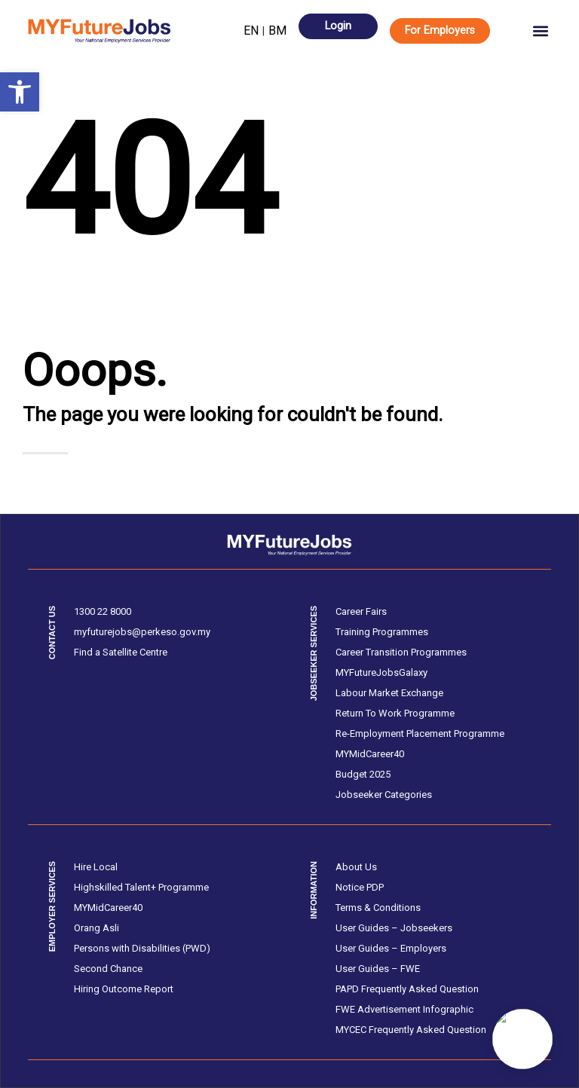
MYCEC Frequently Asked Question (410, 1029)
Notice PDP (359, 887)
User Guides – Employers (390, 948)
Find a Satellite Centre (120, 652)
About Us (356, 867)
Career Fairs (361, 611)
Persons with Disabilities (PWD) (142, 948)
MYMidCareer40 (369, 753)
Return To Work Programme (395, 713)
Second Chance (108, 968)
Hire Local (96, 867)
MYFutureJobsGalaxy (381, 672)
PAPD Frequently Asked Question (407, 989)
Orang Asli (96, 928)
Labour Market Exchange (389, 692)
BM (277, 30)
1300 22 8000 (102, 611)
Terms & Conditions (378, 907)
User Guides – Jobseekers (393, 928)
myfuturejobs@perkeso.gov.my (142, 631)
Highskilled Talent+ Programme (141, 887)
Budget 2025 (363, 774)
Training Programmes (381, 631)
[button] (19, 92)
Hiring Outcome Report (123, 989)
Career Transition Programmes (401, 652)
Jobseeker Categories (383, 794)
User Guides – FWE (377, 968)
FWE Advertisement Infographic (404, 1009)
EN (251, 30)
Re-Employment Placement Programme (419, 733)
